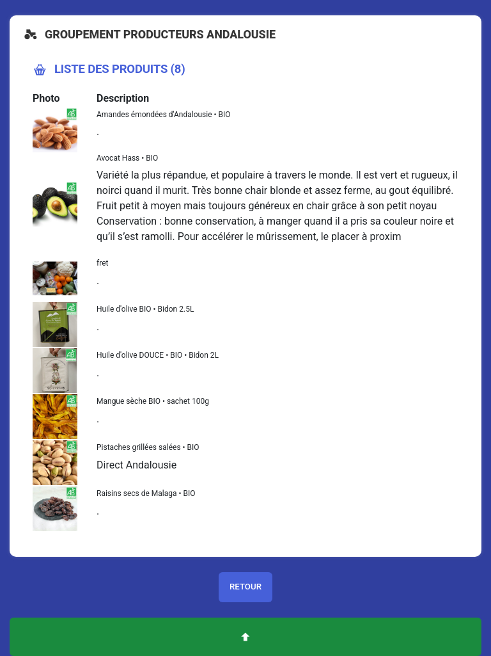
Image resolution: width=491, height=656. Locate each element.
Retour (245, 586)
